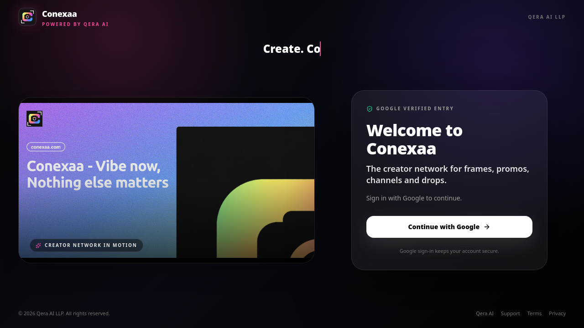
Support (510, 313)
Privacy (557, 313)
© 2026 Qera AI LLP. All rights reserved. (64, 313)
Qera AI (485, 313)
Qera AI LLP (547, 17)
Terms (534, 313)
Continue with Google (449, 226)
